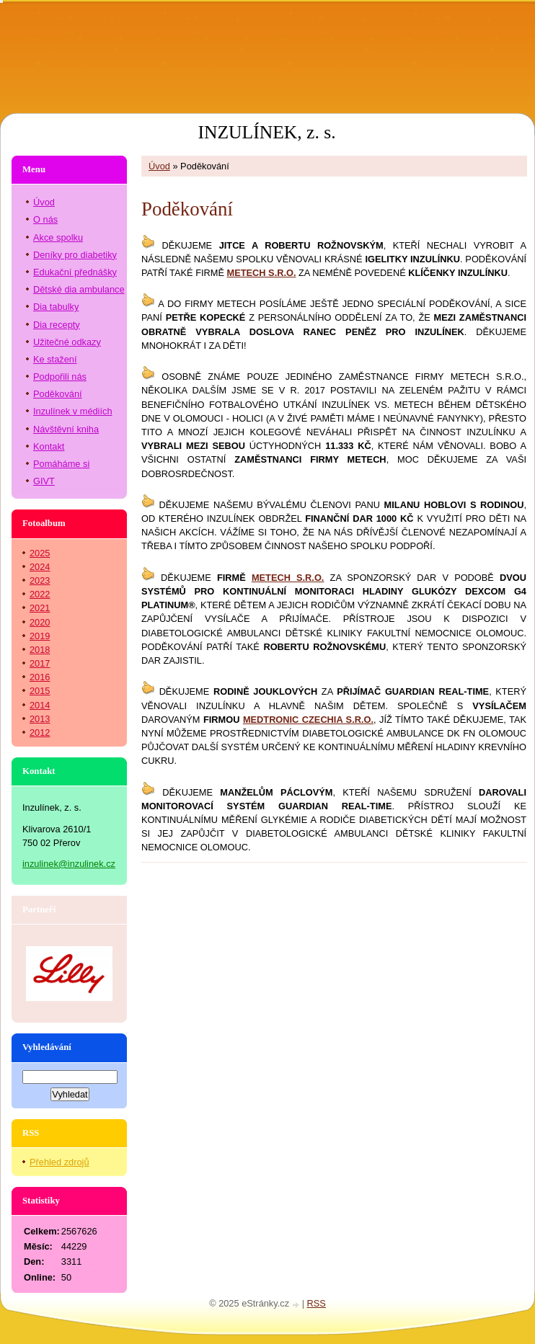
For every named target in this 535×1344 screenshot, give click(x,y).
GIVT (44, 481)
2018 (40, 649)
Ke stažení (54, 359)
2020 (40, 622)
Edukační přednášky (75, 272)
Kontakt (48, 446)
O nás (45, 219)
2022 (40, 594)
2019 (40, 636)
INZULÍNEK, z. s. (266, 132)
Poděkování (57, 393)
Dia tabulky (56, 306)
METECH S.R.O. (288, 577)
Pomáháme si (61, 463)
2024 (40, 566)
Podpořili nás (60, 376)
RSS (316, 1303)
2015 (40, 690)
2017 (40, 663)
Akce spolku (58, 237)
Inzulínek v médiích (72, 411)
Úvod (159, 166)
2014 (40, 705)
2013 (40, 718)
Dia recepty (56, 324)
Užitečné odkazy (67, 342)
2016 (40, 677)
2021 (40, 607)
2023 (40, 580)
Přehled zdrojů (59, 1162)
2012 (40, 732)
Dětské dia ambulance (79, 289)
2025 (40, 553)
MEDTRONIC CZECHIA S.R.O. (308, 719)
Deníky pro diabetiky (75, 254)
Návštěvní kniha (66, 429)
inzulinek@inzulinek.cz (68, 863)
